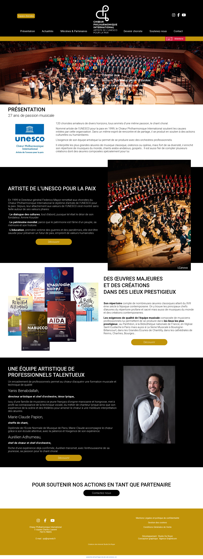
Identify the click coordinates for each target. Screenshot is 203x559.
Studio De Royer (165, 536)
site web (103, 557)
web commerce (110, 557)
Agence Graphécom (168, 538)
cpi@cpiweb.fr (49, 538)
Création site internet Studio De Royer (101, 544)
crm (116, 557)
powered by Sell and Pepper (93, 557)
